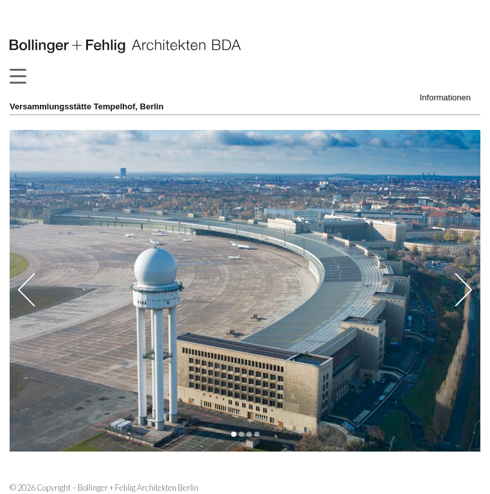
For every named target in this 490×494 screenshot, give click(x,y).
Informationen (445, 97)
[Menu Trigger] (17, 75)
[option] (245, 291)
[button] (233, 434)
